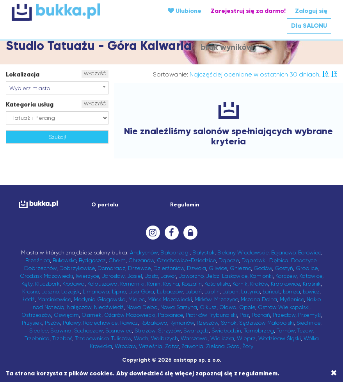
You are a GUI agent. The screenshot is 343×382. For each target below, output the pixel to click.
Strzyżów (169, 330)
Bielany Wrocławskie (242, 252)
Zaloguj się (311, 10)
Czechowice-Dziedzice (186, 260)
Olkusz (208, 307)
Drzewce (139, 268)
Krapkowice (285, 284)
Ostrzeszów (36, 315)
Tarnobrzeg (259, 330)
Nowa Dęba (142, 307)
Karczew (286, 276)
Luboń (230, 291)
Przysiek (32, 323)
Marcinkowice (54, 299)
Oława (227, 307)
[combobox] (57, 87)
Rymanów (181, 323)
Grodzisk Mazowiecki (46, 276)
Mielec (136, 299)
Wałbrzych (164, 338)
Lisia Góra (141, 291)
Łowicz (311, 291)
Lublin (212, 291)
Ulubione (184, 10)
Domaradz (111, 268)
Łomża (291, 291)
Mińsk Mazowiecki (170, 299)
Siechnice (308, 323)
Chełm (117, 260)
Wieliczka (222, 338)
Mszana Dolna (259, 299)
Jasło (151, 276)
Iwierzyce (87, 276)
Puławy (71, 323)
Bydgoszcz (92, 260)
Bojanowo (283, 252)
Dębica (278, 260)
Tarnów (286, 330)
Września (150, 346)
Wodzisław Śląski (279, 338)
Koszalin (192, 284)
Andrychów (144, 252)
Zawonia (192, 346)
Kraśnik (312, 284)
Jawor (168, 276)
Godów (263, 268)
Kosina (171, 284)
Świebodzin (226, 330)
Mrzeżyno (226, 299)
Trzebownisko (91, 338)
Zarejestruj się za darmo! (248, 10)
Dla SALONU (309, 25)
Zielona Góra (223, 346)
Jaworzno (191, 276)
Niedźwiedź (109, 307)
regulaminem (258, 373)
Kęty (26, 284)
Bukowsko (64, 260)
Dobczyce (303, 260)
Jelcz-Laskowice (226, 276)
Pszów (52, 323)
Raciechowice (100, 323)
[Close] (334, 373)
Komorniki (132, 284)
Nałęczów (79, 307)
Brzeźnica (37, 260)
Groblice (307, 268)
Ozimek (91, 315)
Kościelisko (217, 284)
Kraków (259, 284)
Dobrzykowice (77, 268)
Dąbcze (229, 260)
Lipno (119, 291)
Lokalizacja (22, 74)
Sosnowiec (118, 330)
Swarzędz (196, 330)
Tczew (305, 330)
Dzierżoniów (168, 268)
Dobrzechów (40, 268)
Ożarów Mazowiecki (129, 315)
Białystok (203, 252)
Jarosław (113, 276)
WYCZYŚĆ (95, 73)
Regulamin (184, 204)
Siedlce (38, 330)
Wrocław (125, 346)
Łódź (29, 299)
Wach (141, 338)
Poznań (261, 315)
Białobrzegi (175, 252)
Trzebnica (37, 338)
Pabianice (170, 315)
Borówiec (309, 252)
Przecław (284, 315)
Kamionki (261, 276)
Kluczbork (47, 284)
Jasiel (134, 276)
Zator (172, 346)
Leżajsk (70, 291)
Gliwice (218, 268)
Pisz (244, 315)
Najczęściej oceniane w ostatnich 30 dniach (254, 74)
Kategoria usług (29, 104)
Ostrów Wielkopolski (283, 307)
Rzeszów (207, 323)
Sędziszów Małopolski (266, 323)
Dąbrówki (254, 260)
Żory (247, 346)
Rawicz (129, 323)
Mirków (203, 299)
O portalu (104, 204)
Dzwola (196, 268)
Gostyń (284, 268)
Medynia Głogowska (100, 299)
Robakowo (153, 323)
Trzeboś (62, 338)
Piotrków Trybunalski (211, 315)
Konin (153, 284)
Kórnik (240, 284)
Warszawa (194, 338)
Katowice (310, 276)
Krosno (30, 291)
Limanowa (96, 291)
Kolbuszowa (102, 284)
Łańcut (271, 291)
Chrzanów (141, 260)
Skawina (60, 330)
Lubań (193, 291)
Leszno (50, 291)
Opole (247, 307)
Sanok (228, 323)
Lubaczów (170, 291)
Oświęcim (66, 315)
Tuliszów (121, 338)
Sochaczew (88, 330)
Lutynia (250, 291)
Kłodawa (73, 284)
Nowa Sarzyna (178, 307)
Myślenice (292, 299)
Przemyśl (309, 315)
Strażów (145, 330)
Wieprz (246, 338)
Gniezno (240, 268)
